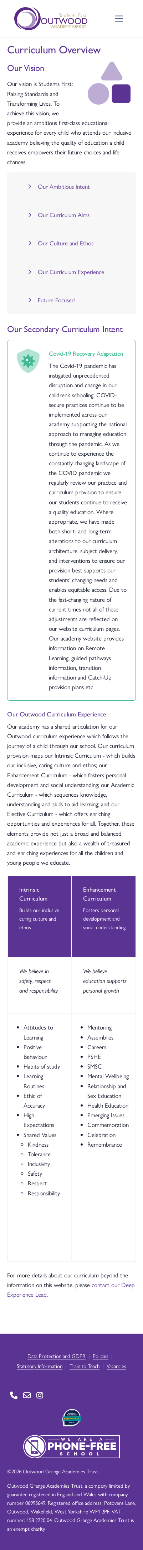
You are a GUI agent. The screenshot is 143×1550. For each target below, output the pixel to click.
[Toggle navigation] (119, 19)
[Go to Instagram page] (39, 1395)
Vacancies (116, 1365)
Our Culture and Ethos (59, 243)
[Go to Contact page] (13, 1395)
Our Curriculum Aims (58, 214)
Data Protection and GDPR (56, 1355)
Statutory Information (39, 1365)
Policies (100, 1355)
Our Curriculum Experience (65, 271)
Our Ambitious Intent (58, 186)
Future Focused (50, 300)
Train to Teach (84, 1365)
